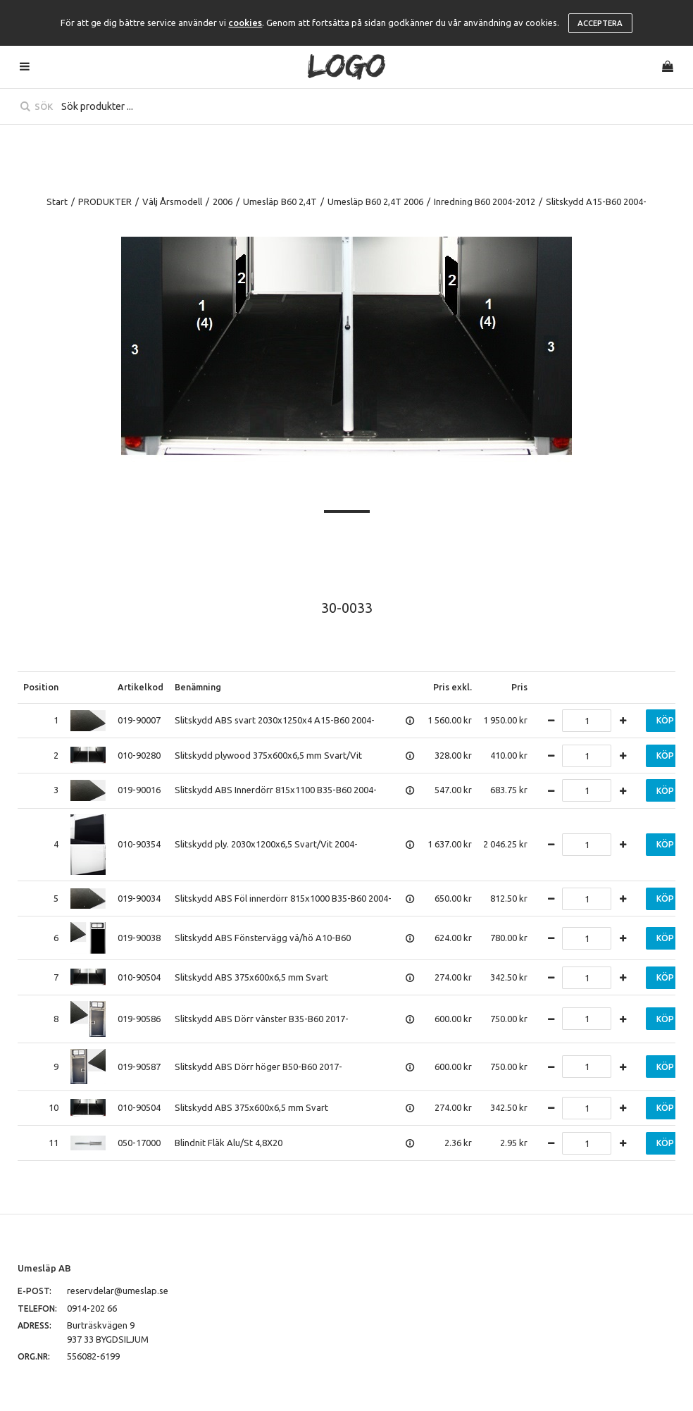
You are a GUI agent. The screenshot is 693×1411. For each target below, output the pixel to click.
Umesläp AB (44, 1268)
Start (57, 201)
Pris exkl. (452, 687)
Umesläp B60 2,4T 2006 (375, 201)
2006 (222, 201)
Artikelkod (140, 687)
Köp (665, 720)
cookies (245, 22)
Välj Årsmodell (172, 201)
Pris (519, 687)
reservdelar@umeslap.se (117, 1290)
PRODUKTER (105, 201)
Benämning (198, 687)
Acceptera (600, 23)
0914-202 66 (92, 1308)
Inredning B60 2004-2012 (484, 201)
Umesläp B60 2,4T (280, 201)
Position (40, 687)
